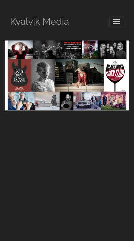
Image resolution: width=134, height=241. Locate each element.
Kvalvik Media (39, 21)
